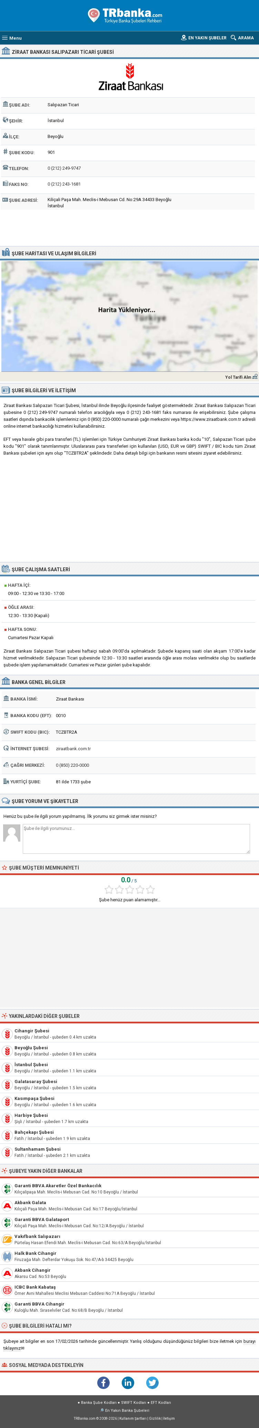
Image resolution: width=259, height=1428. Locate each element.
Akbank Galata (30, 1202)
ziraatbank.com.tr (73, 748)
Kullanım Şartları (133, 1418)
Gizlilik (155, 1418)
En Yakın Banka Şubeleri (127, 1410)
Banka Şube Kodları (99, 1402)
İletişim (169, 1418)
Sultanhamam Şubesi (37, 1149)
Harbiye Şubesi (31, 1115)
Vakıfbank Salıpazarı (37, 1236)
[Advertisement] (130, 226)
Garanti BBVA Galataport (41, 1219)
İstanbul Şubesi (31, 1064)
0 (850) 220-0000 (72, 765)
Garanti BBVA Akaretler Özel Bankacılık (57, 1185)
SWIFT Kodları (133, 1402)
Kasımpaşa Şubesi (34, 1098)
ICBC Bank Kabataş (35, 1287)
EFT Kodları (161, 1402)
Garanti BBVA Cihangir (39, 1304)
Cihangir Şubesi (31, 1030)
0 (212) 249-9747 (64, 168)
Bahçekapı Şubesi (34, 1132)
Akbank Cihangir (32, 1270)
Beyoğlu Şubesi (31, 1047)
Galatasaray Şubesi (35, 1081)
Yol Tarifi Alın (238, 377)
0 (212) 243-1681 (64, 184)
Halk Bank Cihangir (35, 1253)
